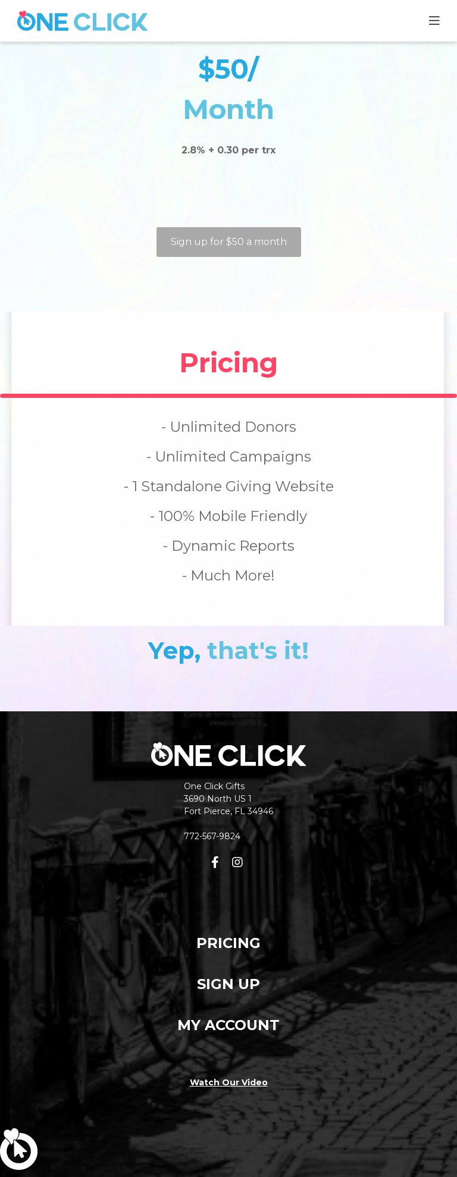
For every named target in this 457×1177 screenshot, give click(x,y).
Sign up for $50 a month (229, 241)
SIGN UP (228, 984)
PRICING (228, 943)
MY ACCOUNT (228, 1025)
